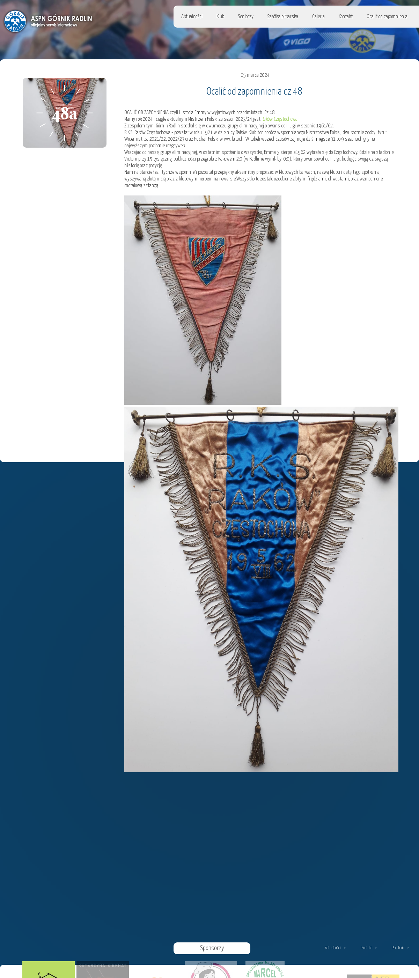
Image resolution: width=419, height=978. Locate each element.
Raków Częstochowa (279, 119)
